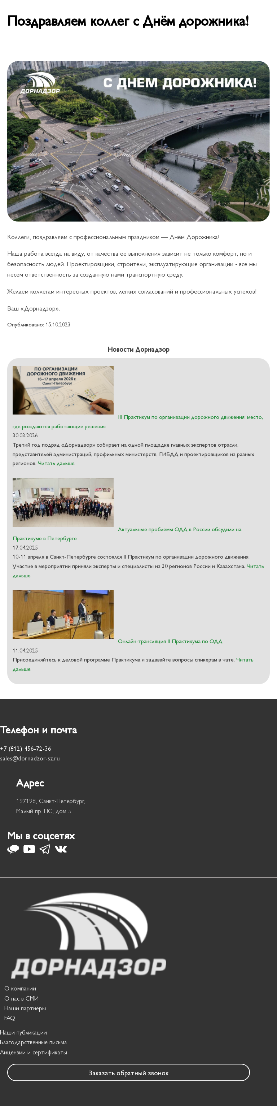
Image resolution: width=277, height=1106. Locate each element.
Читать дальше (55, 463)
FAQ (9, 1017)
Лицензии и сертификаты (33, 1052)
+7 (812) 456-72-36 (25, 748)
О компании (20, 988)
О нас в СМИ (21, 998)
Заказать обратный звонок (128, 1072)
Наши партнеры (25, 1007)
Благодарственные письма (33, 1041)
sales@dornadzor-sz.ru (30, 758)
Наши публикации (23, 1032)
